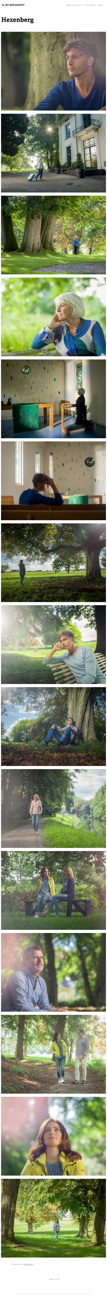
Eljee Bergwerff (13, 5)
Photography (90, 5)
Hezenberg (28, 1264)
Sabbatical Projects (74, 5)
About (100, 5)
